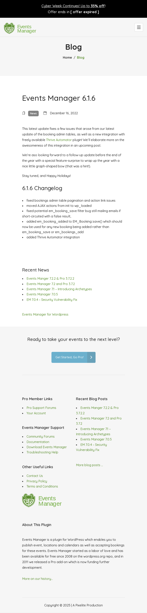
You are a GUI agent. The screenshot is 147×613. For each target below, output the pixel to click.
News (33, 113)
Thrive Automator (59, 140)
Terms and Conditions (42, 486)
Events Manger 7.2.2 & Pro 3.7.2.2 (50, 278)
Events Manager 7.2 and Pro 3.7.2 (51, 284)
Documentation (38, 442)
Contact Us (35, 476)
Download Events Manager (47, 447)
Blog (80, 57)
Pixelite (80, 605)
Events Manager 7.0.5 (42, 294)
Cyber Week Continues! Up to (73, 6)
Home (67, 57)
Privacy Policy (37, 481)
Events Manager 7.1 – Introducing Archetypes (59, 289)
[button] (139, 27)
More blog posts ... (89, 465)
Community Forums (41, 436)
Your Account (36, 413)
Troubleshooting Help (42, 452)
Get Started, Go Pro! (75, 357)
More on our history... (37, 579)
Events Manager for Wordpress (45, 314)
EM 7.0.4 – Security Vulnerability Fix (52, 300)
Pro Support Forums (41, 408)
